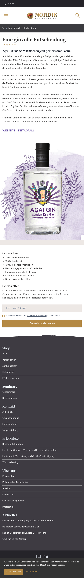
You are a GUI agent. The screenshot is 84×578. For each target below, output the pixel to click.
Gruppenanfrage (10, 418)
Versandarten (9, 360)
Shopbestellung (10, 430)
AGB (4, 354)
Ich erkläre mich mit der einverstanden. (33, 315)
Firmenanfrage (9, 424)
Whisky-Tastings (10, 462)
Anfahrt (6, 489)
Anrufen (9, 3)
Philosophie (8, 476)
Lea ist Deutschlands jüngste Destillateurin (24, 533)
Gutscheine (8, 372)
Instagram (26, 130)
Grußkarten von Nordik (14, 539)
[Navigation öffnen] (6, 16)
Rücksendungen (10, 378)
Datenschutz (8, 495)
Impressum (8, 507)
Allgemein (7, 412)
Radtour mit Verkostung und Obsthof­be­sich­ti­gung (28, 456)
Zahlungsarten (9, 366)
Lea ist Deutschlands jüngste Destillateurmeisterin (28, 521)
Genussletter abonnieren (42, 323)
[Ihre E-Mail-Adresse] (42, 308)
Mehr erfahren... (31, 572)
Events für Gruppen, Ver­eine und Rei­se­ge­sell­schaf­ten (29, 450)
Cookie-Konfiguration (13, 501)
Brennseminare (10, 398)
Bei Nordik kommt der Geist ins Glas (20, 527)
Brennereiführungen (12, 444)
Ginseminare (8, 392)
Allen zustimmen (13, 572)
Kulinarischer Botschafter (15, 482)
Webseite (8, 130)
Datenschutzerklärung (37, 315)
